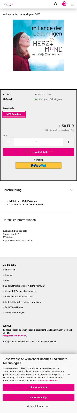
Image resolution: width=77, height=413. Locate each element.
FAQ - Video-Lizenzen (14, 307)
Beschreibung (12, 190)
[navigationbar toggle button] (72, 4)
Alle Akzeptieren (39, 387)
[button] (8, 142)
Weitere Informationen (38, 406)
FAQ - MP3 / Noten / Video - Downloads (23, 302)
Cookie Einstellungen (14, 312)
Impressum (10, 270)
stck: (5, 135)
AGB (7, 280)
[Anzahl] (38, 142)
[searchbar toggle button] (55, 4)
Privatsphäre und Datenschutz (19, 296)
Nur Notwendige (38, 397)
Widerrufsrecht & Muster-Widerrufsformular (24, 286)
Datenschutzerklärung (47, 380)
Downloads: (8, 108)
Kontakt (8, 275)
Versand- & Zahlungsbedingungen (20, 291)
